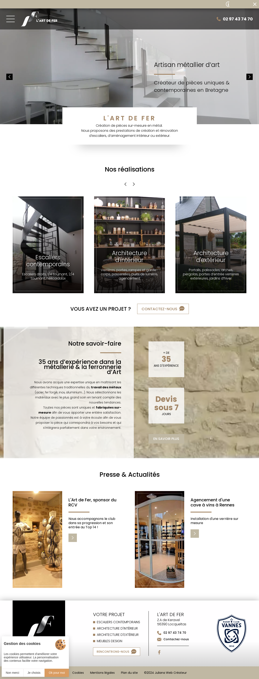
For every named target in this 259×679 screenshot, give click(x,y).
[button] (9, 77)
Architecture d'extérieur (118, 635)
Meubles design (109, 641)
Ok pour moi (57, 672)
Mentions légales (102, 673)
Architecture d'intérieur (117, 628)
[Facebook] (159, 652)
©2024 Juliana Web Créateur (165, 673)
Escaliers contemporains (118, 622)
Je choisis (34, 672)
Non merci (12, 672)
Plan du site (129, 673)
